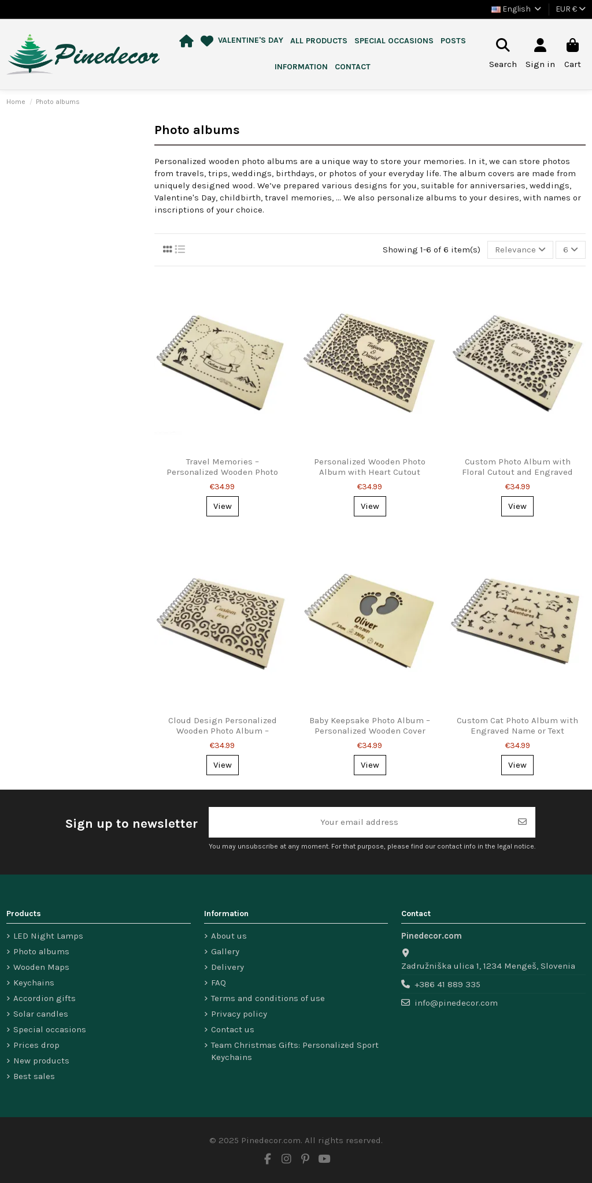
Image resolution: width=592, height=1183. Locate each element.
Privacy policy (239, 1014)
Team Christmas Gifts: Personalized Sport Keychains (295, 1051)
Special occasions (49, 1029)
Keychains (33, 982)
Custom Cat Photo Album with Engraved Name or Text (517, 725)
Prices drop (36, 1045)
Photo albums (41, 951)
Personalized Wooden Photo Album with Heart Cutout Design (370, 472)
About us (229, 936)
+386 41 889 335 (447, 984)
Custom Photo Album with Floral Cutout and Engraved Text (517, 472)
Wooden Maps (41, 967)
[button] (319, 41)
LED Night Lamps (48, 936)
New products (41, 1060)
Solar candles (40, 1014)
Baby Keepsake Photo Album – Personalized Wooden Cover (369, 725)
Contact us (232, 1029)
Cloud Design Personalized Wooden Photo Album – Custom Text (222, 730)
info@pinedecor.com (456, 1003)
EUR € (571, 9)
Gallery (225, 951)
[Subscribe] (522, 822)
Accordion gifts (44, 998)
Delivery (227, 967)
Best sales (34, 1076)
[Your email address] (359, 822)
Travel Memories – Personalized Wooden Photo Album (222, 472)
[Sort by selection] (520, 250)
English (517, 9)
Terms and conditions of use (268, 998)
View (222, 506)
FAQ (218, 982)
